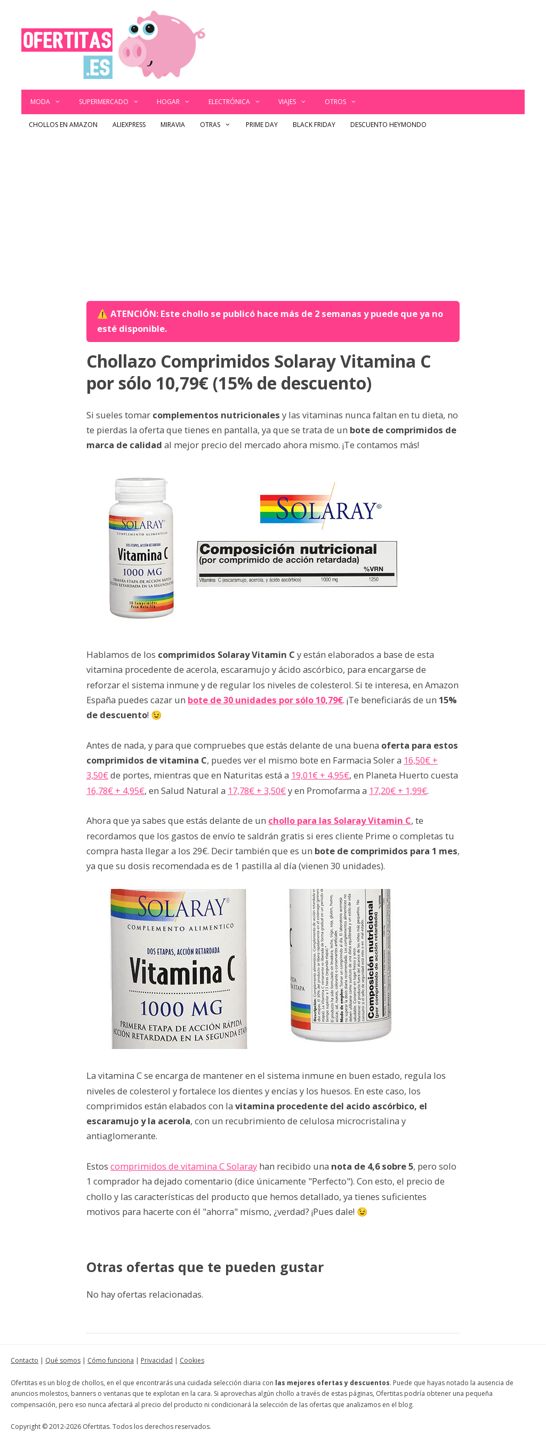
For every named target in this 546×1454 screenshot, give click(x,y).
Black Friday (314, 124)
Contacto (24, 1360)
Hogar (178, 102)
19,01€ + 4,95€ (320, 775)
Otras (219, 125)
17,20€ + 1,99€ (398, 790)
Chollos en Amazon (63, 124)
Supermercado (113, 102)
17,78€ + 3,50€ (257, 790)
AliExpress (129, 124)
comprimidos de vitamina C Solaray (183, 1166)
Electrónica (239, 102)
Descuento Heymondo (388, 124)
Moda (50, 102)
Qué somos (63, 1360)
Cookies (192, 1360)
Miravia (172, 124)
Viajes (297, 102)
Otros (345, 102)
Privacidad (157, 1360)
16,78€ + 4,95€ (115, 790)
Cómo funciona (110, 1360)
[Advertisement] (273, 215)
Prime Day (262, 124)
